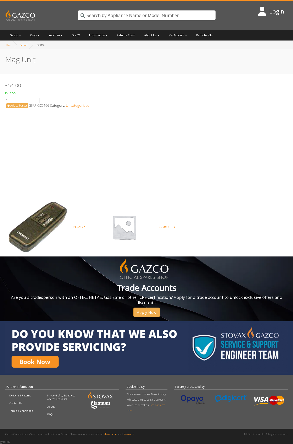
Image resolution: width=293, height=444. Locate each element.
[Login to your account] (271, 11)
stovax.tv (128, 434)
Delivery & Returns (20, 395)
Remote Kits (204, 35)
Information (97, 35)
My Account (176, 35)
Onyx (33, 35)
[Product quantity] (22, 100)
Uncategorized (77, 105)
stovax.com (110, 434)
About (51, 406)
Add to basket (17, 105)
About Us (150, 35)
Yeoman (54, 35)
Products (24, 45)
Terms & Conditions (21, 411)
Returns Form (126, 35)
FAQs (50, 414)
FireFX (76, 35)
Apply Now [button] (146, 312)
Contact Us (15, 403)
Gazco (14, 35)
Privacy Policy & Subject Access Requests (61, 397)
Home (9, 45)
